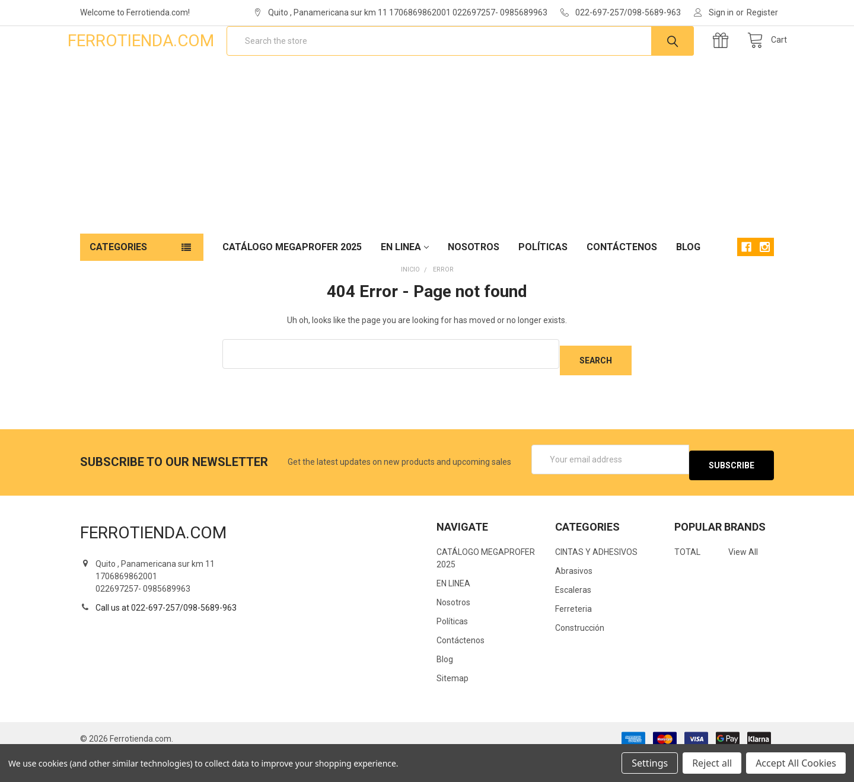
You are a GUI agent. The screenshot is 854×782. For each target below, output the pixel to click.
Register (762, 12)
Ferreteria (573, 635)
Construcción (579, 654)
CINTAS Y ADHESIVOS (596, 578)
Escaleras (573, 616)
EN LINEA (405, 285)
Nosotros (473, 285)
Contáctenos (622, 285)
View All (743, 578)
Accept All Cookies (796, 763)
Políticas (543, 285)
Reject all (712, 763)
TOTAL (687, 578)
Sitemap (452, 704)
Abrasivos (573, 597)
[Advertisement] (427, 183)
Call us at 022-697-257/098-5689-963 (166, 633)
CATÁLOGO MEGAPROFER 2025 (292, 285)
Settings (650, 763)
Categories (118, 285)
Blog (688, 285)
